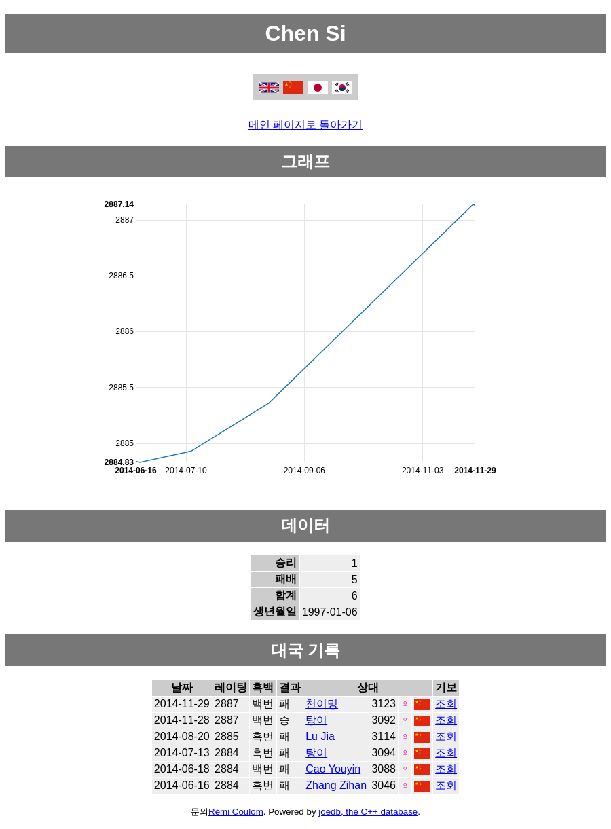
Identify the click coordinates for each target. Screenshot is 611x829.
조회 (446, 704)
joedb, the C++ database (368, 812)
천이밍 (322, 704)
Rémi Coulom (235, 812)
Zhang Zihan (336, 785)
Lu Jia (320, 736)
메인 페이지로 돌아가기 (305, 124)
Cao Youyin (333, 769)
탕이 (316, 720)
